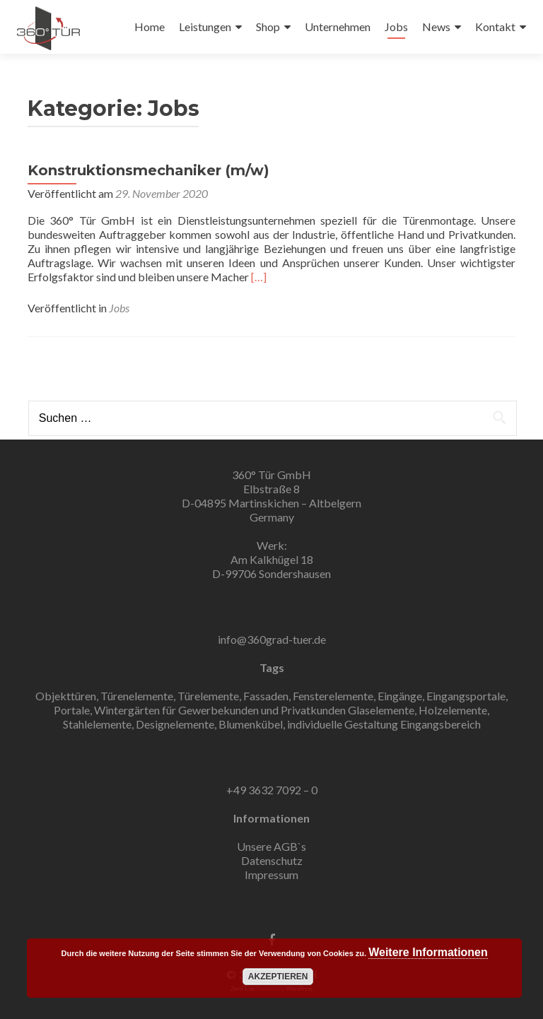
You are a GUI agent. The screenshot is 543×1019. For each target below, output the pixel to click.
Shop (268, 26)
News (436, 26)
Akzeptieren (278, 977)
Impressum (271, 874)
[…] (259, 276)
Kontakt (495, 26)
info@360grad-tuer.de (272, 639)
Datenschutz (272, 860)
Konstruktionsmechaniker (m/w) (148, 170)
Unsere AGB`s (271, 846)
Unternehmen (337, 26)
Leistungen (205, 26)
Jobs (396, 26)
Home (149, 26)
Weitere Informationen (428, 952)
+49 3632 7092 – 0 (271, 789)
